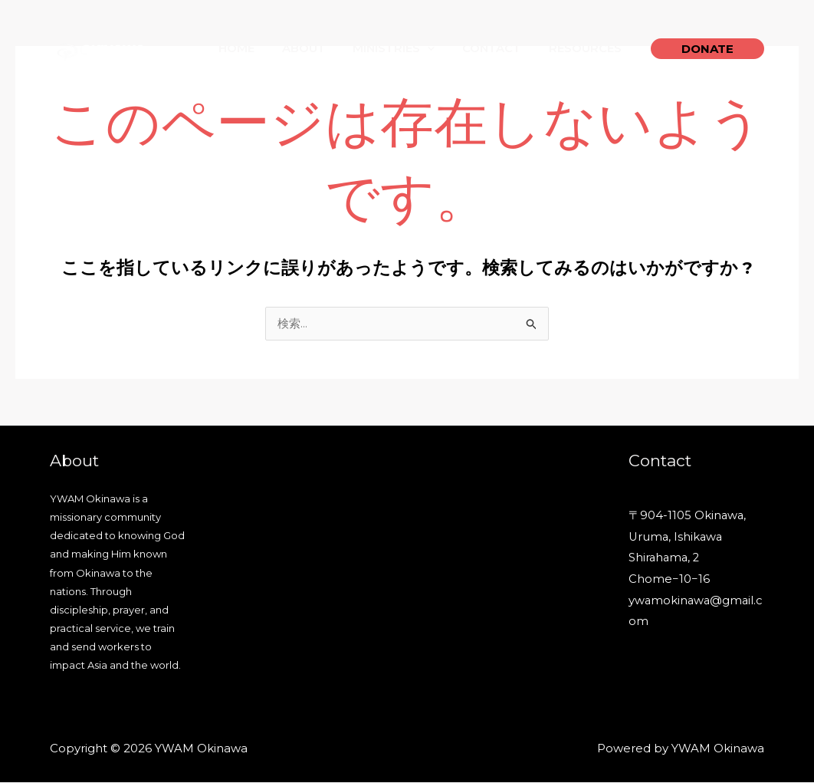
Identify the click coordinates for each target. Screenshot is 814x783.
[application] (439, 48)
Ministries (405, 48)
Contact (498, 48)
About (319, 48)
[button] (707, 48)
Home (256, 48)
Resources (587, 48)
